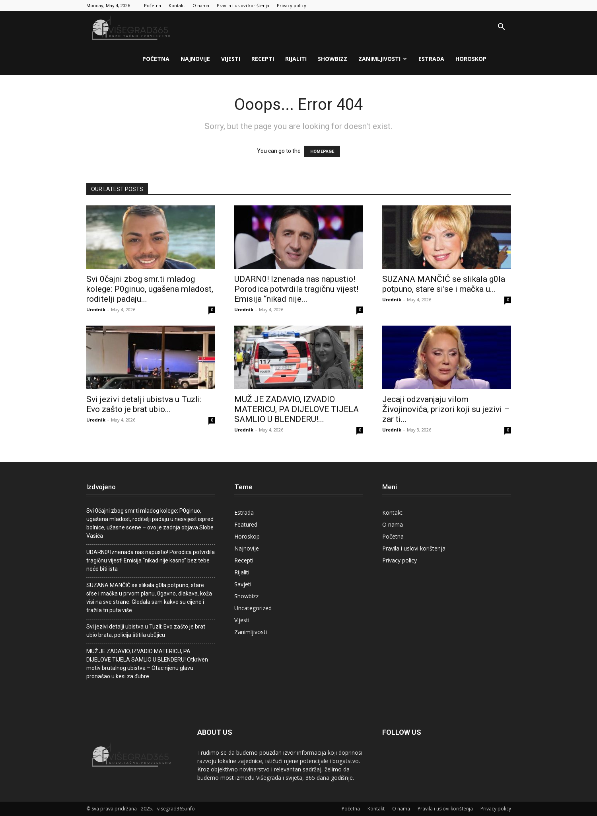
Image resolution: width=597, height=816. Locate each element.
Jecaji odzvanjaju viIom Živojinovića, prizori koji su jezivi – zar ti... (445, 409)
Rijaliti (296, 58)
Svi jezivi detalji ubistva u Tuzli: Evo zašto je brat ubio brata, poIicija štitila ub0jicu (145, 630)
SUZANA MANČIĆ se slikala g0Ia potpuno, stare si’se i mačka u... (443, 284)
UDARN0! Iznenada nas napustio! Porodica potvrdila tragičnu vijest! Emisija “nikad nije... (296, 289)
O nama (201, 5)
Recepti (262, 58)
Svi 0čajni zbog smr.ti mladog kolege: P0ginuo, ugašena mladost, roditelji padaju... (149, 289)
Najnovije (195, 58)
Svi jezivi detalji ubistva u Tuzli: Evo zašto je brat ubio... (144, 404)
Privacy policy (291, 5)
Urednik (95, 309)
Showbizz (332, 58)
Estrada (431, 58)
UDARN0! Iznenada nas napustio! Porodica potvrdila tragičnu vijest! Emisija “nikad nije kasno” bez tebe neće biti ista (150, 560)
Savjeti (242, 584)
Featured (245, 524)
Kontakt (177, 5)
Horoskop (470, 58)
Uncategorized (253, 608)
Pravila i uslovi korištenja (243, 5)
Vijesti (230, 58)
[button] (501, 27)
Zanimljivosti (382, 58)
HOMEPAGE (322, 151)
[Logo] (132, 27)
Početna (152, 5)
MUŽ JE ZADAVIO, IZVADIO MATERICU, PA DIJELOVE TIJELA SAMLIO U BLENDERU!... (296, 409)
